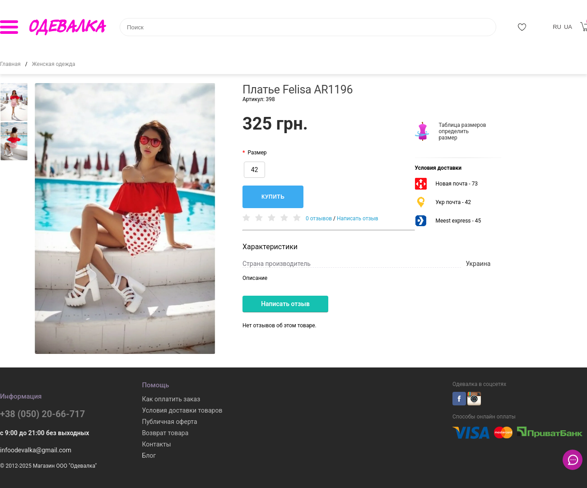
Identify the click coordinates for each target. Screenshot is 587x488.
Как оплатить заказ (171, 399)
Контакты (156, 444)
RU (557, 26)
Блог (149, 455)
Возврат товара (165, 433)
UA (568, 26)
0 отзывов (319, 218)
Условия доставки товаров (182, 410)
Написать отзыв (357, 218)
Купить (272, 197)
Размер (256, 152)
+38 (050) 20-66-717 (42, 414)
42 (254, 169)
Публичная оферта (169, 421)
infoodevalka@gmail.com (35, 450)
